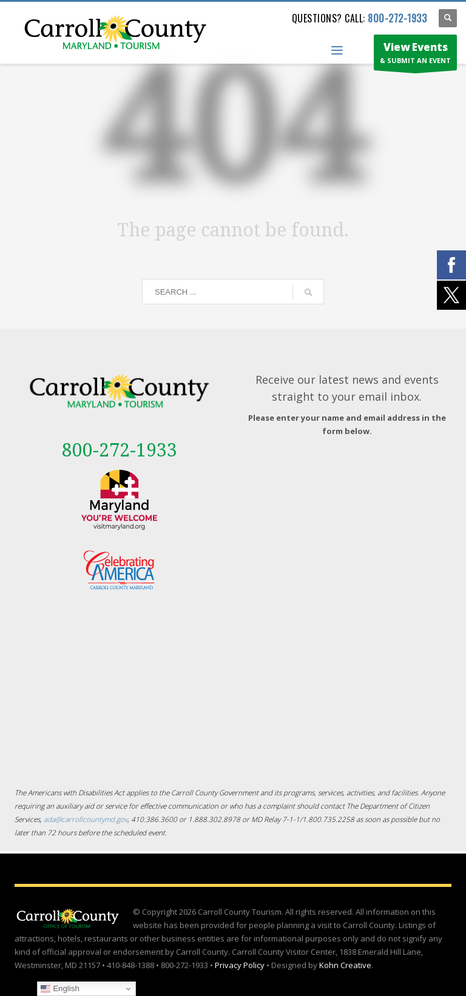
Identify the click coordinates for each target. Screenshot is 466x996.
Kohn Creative (345, 965)
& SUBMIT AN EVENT (415, 55)
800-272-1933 (397, 18)
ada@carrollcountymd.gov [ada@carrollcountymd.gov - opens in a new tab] (85, 819)
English (60, 989)
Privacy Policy (240, 965)
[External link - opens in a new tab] (119, 500)
